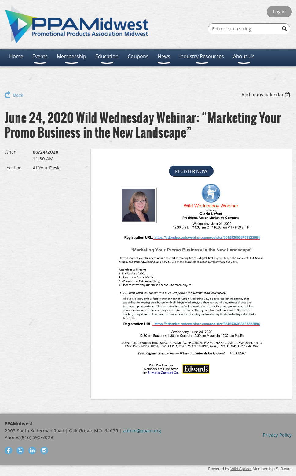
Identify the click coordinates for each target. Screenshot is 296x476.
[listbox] (266, 95)
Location (13, 168)
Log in (279, 11)
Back (18, 95)
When (10, 152)
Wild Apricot (240, 469)
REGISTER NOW (191, 171)
